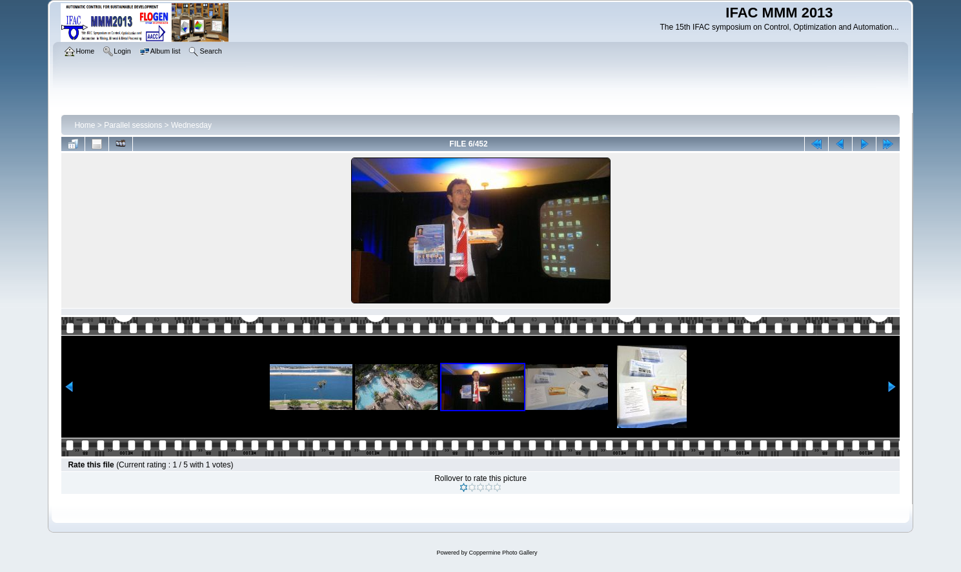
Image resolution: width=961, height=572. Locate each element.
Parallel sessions (133, 125)
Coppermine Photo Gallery (503, 552)
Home (84, 125)
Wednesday (191, 125)
